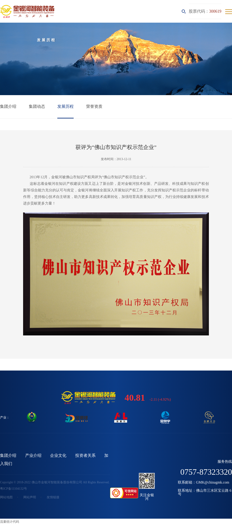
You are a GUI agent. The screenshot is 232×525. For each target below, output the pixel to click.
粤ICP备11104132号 (13, 488)
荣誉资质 (94, 106)
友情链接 (53, 497)
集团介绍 (8, 106)
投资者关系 (85, 455)
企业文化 (58, 455)
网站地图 (6, 497)
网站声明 (29, 497)
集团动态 (37, 106)
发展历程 (65, 106)
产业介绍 (33, 455)
